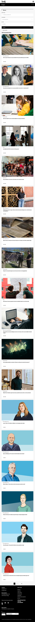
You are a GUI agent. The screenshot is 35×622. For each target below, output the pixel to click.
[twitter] (5, 602)
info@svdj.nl (4, 590)
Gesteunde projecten (22, 596)
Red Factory (21, 619)
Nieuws (19, 589)
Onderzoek (20, 593)
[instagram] (2, 602)
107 (21, 583)
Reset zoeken (5, 30)
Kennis (19, 598)
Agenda (19, 591)
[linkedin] (8, 602)
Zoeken (4, 27)
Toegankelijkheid (29, 619)
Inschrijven (9, 613)
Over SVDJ (20, 592)
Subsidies (19, 595)
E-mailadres (3, 612)
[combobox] (16, 19)
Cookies (26, 619)
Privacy (24, 619)
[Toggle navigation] (33, 1)
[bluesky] (2, 604)
